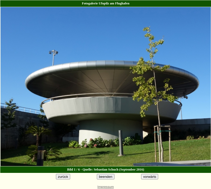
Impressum (105, 187)
